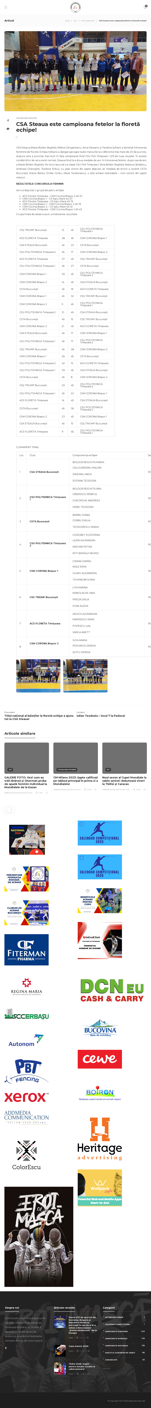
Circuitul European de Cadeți (125, 1353)
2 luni (71, 1351)
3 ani (79, 789)
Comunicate (125, 1360)
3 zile (71, 1338)
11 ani (128, 789)
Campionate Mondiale (67, 770)
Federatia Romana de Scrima (15, 793)
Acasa (67, 21)
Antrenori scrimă (125, 1317)
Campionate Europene (125, 1331)
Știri (75, 21)
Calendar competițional (125, 1324)
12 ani (30, 793)
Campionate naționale (26, 118)
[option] (26, 768)
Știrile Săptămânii (88, 21)
